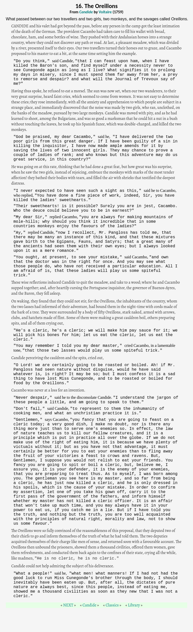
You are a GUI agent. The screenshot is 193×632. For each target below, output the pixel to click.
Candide (89, 605)
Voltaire (105, 12)
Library (134, 605)
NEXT (68, 605)
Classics (112, 605)
